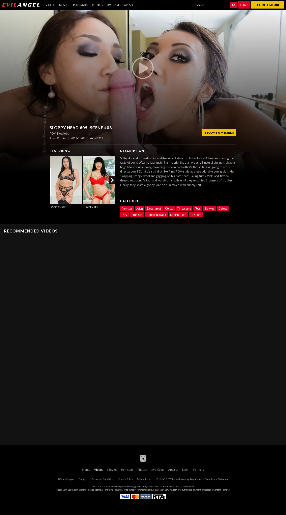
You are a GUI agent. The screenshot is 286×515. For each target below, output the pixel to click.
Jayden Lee (91, 207)
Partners (198, 469)
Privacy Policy (125, 479)
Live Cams (113, 5)
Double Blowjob (156, 214)
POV (124, 214)
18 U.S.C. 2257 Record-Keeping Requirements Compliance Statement (192, 479)
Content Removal (221, 489)
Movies (64, 5)
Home (86, 469)
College (223, 208)
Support (83, 479)
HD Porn (195, 214)
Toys (197, 208)
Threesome (184, 208)
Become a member (267, 5)
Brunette (136, 214)
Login (244, 5)
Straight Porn (178, 214)
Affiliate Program (66, 479)
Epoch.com (73, 489)
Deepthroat (154, 208)
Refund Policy (144, 479)
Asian (139, 208)
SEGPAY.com (171, 489)
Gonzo (169, 208)
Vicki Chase (58, 207)
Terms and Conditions (103, 479)
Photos (97, 5)
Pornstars (80, 5)
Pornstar (127, 208)
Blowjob (209, 208)
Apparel (129, 5)
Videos (50, 5)
